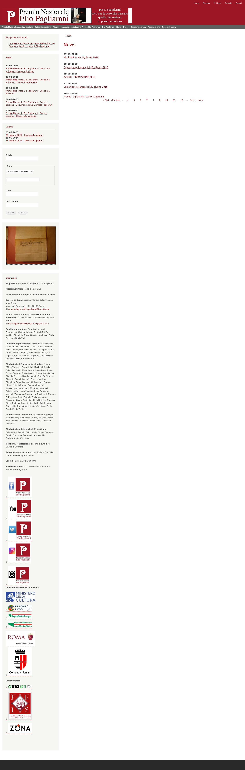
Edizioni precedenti (43, 27)
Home (196, 3)
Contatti (228, 3)
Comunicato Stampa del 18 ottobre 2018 (86, 67)
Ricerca (206, 3)
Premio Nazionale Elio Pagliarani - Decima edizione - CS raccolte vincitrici (26, 114)
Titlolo (9, 155)
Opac (217, 3)
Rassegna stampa (138, 27)
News (118, 27)
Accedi (239, 3)
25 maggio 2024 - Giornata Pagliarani (24, 140)
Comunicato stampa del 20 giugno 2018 (86, 87)
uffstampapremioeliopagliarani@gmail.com (27, 323)
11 (174, 100)
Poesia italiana (154, 27)
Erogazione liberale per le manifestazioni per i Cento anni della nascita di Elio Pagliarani (31, 44)
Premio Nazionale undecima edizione (17, 27)
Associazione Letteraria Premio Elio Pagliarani (81, 27)
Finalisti (56, 27)
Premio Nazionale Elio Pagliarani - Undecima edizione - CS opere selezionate (28, 81)
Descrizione (12, 201)
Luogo (9, 190)
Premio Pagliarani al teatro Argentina (84, 96)
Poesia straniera (169, 27)
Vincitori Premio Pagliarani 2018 (81, 57)
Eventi (125, 27)
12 (182, 100)
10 (167, 100)
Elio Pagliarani (108, 27)
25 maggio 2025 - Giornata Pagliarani (24, 135)
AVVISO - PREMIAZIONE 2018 (79, 77)
